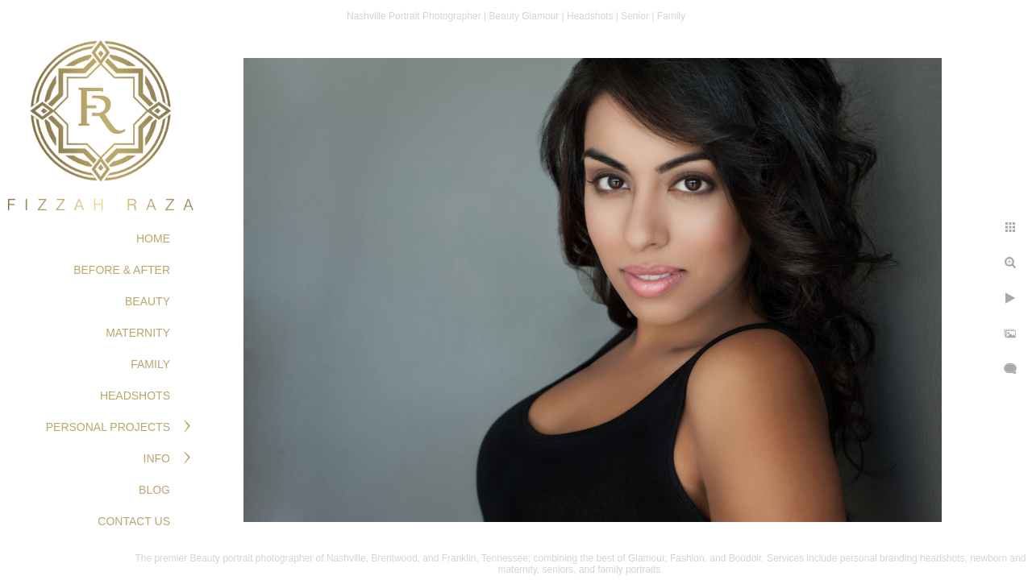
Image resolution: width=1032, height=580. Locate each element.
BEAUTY (147, 301)
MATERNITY (138, 332)
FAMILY (150, 364)
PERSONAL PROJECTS (108, 426)
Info (157, 458)
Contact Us (134, 521)
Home (153, 238)
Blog (154, 489)
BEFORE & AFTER (121, 269)
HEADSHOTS (135, 395)
